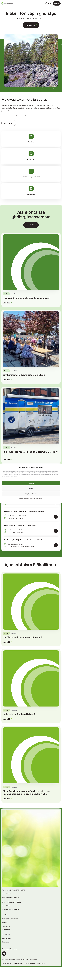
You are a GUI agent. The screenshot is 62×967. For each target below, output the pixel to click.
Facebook (4, 953)
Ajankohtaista (6, 938)
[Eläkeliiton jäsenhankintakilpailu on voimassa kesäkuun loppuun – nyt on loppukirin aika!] (31, 764)
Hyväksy (31, 483)
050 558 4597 (6, 893)
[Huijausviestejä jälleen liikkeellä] (31, 686)
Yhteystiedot (6, 929)
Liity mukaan (8, 123)
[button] (59, 467)
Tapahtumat (5, 942)
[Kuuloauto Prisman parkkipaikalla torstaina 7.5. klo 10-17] (31, 425)
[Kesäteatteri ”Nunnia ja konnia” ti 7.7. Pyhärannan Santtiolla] (31, 514)
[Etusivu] (8, 3)
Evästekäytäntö (24, 498)
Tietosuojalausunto (36, 498)
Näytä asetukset (31, 494)
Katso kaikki (30, 225)
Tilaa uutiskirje (41, 963)
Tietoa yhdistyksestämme (10, 918)
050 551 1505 (6, 905)
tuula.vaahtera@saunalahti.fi (10, 909)
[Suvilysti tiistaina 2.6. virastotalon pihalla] (31, 347)
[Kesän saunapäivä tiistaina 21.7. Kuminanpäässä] (31, 528)
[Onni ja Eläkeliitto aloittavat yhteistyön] (31, 609)
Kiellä (31, 488)
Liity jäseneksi (30, 25)
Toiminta (4, 922)
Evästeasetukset (7, 963)
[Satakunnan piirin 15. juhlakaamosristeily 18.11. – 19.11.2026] (31, 543)
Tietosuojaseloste (30, 963)
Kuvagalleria (6, 926)
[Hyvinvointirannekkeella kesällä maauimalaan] (31, 270)
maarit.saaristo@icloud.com (10, 897)
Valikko (56, 3)
